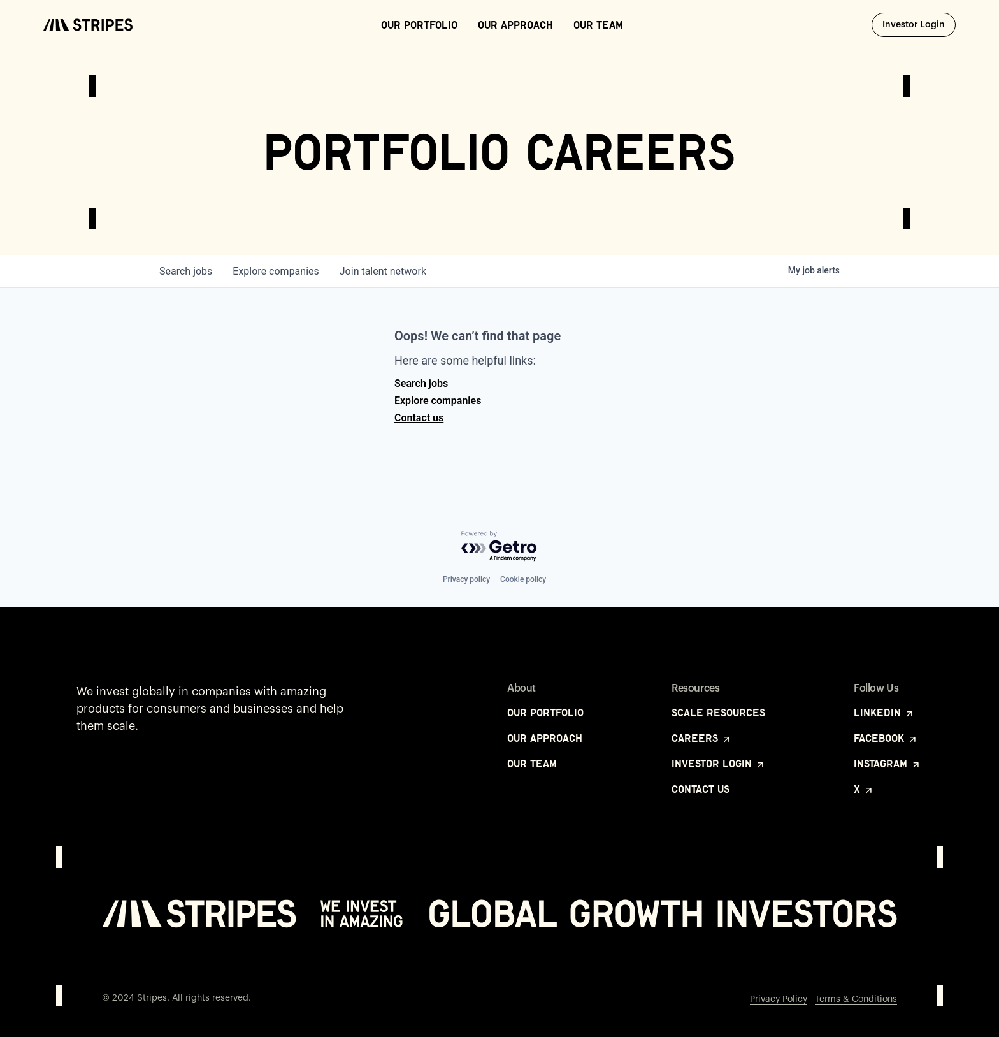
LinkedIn (884, 712)
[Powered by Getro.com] (499, 546)
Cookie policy (523, 579)
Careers (702, 738)
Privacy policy (466, 579)
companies (276, 271)
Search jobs (421, 383)
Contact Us (700, 789)
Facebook (886, 738)
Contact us (418, 418)
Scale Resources (718, 712)
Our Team (598, 24)
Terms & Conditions (856, 999)
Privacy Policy (778, 999)
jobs (185, 271)
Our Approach (515, 24)
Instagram (887, 763)
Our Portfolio (419, 24)
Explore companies (437, 401)
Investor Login (919, 24)
